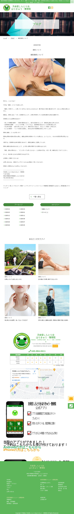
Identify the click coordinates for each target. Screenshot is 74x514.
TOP (37, 459)
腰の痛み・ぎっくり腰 (46, 486)
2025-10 (7, 218)
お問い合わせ (10, 491)
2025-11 (22, 215)
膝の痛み (42, 488)
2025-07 (22, 222)
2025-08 (7, 222)
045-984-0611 (37, 351)
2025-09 (22, 218)
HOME (8, 479)
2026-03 (22, 209)
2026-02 (7, 212)
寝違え (60, 490)
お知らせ (9, 485)
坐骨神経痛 (61, 482)
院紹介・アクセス (11, 483)
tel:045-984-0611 (32, 475)
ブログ (12, 38)
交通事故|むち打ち (45, 482)
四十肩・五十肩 (62, 488)
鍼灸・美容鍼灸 (11, 501)
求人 (8, 489)
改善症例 (42, 497)
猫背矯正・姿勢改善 (12, 503)
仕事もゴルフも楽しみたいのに (13, 279)
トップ (5, 38)
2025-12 (7, 215)
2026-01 (22, 212)
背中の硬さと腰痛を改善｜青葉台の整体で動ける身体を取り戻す (56, 320)
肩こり (42, 484)
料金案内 (9, 481)
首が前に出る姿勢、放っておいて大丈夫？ (16, 320)
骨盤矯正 (9, 499)
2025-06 (7, 225)
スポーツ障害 (44, 490)
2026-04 (7, 209)
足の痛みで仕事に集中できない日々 (48, 279)
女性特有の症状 (62, 486)
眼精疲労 (60, 484)
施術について (46, 209)
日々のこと (45, 212)
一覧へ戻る (37, 197)
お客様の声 (43, 499)
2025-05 (22, 225)
